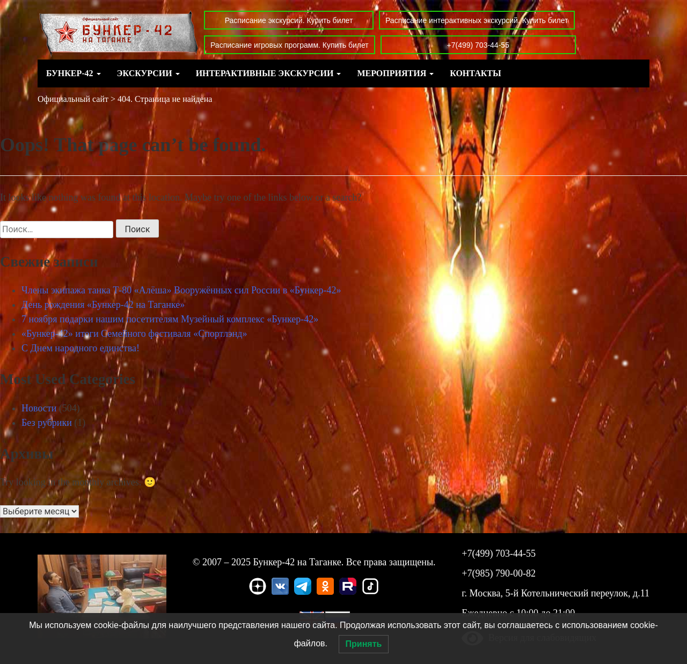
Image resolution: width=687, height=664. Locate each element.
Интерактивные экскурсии (268, 73)
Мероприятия (395, 73)
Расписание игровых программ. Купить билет (289, 45)
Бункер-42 (73, 73)
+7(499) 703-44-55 (478, 45)
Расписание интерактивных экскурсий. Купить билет (476, 20)
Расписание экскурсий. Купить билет (289, 20)
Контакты (475, 73)
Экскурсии (148, 73)
